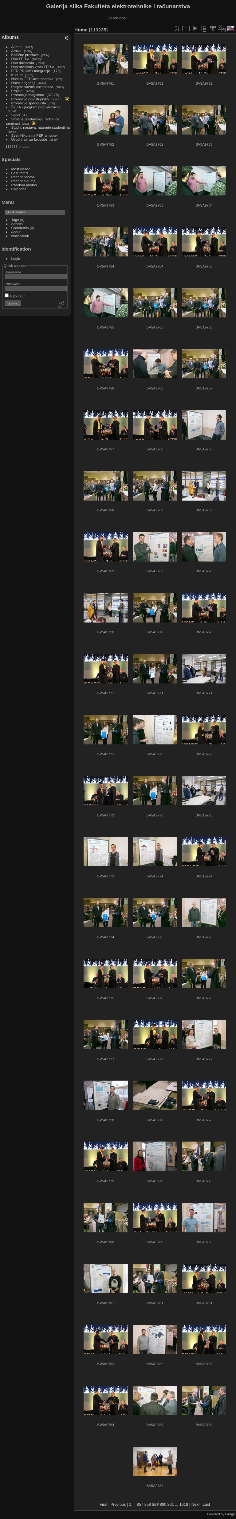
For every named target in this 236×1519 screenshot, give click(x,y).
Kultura (17, 75)
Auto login (15, 296)
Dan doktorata (22, 63)
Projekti (17, 91)
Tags (15, 220)
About (16, 232)
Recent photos (23, 177)
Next (195, 1504)
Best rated (19, 173)
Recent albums (23, 181)
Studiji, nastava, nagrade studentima (40, 127)
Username (13, 272)
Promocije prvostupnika (30, 99)
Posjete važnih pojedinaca (32, 87)
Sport (15, 115)
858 (147, 1504)
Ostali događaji (23, 83)
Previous (118, 1504)
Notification (20, 236)
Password (13, 284)
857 (140, 1504)
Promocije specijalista (28, 103)
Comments (20, 228)
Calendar (18, 189)
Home (81, 29)
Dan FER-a (20, 59)
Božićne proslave (25, 55)
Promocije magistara (27, 95)
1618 (183, 1504)
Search (17, 224)
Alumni (16, 47)
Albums (10, 37)
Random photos (24, 185)
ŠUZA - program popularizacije (36, 107)
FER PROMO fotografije (30, 71)
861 (170, 1504)
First (103, 1504)
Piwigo (230, 1514)
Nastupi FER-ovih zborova (32, 79)
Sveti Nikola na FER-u (29, 135)
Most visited (20, 169)
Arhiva (16, 51)
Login (15, 258)
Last (206, 1504)
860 (163, 1504)
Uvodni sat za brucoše (29, 139)
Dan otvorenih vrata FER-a (32, 67)
